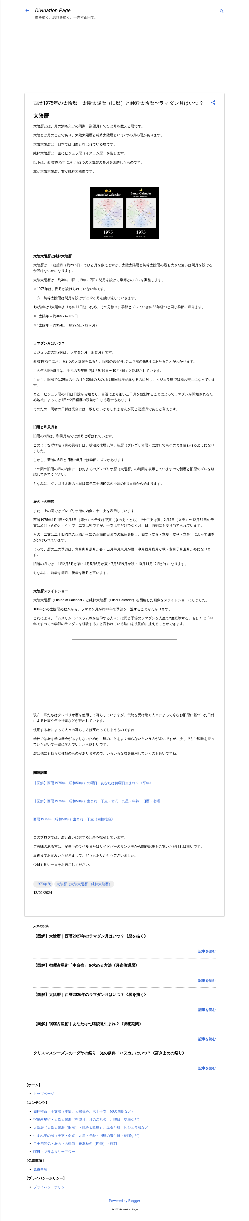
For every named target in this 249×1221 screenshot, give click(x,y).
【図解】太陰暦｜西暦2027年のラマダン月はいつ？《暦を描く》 (90, 936)
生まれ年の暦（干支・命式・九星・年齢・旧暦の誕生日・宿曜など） (87, 1136)
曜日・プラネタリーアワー (54, 1152)
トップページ (43, 1094)
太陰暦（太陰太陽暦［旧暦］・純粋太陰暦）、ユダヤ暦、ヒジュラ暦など (90, 1127)
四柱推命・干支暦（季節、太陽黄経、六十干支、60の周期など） (84, 1111)
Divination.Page (53, 10)
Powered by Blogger (124, 1201)
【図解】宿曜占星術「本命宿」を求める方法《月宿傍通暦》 (86, 965)
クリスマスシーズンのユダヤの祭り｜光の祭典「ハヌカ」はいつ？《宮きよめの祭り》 (109, 1053)
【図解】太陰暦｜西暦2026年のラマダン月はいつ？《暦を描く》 (90, 994)
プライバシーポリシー (50, 1187)
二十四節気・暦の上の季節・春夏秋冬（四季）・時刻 (75, 1144)
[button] (213, 103)
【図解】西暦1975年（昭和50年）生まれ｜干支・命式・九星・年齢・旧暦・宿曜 (96, 801)
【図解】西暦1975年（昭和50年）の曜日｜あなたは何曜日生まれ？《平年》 (93, 783)
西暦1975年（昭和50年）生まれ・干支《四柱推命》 (74, 819)
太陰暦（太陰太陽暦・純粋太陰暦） (84, 884)
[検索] (221, 12)
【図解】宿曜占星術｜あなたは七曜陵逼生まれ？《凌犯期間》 (88, 1023)
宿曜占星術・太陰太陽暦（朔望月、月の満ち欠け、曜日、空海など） (87, 1119)
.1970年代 (43, 884)
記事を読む (207, 951)
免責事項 (40, 1169)
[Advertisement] (124, 60)
